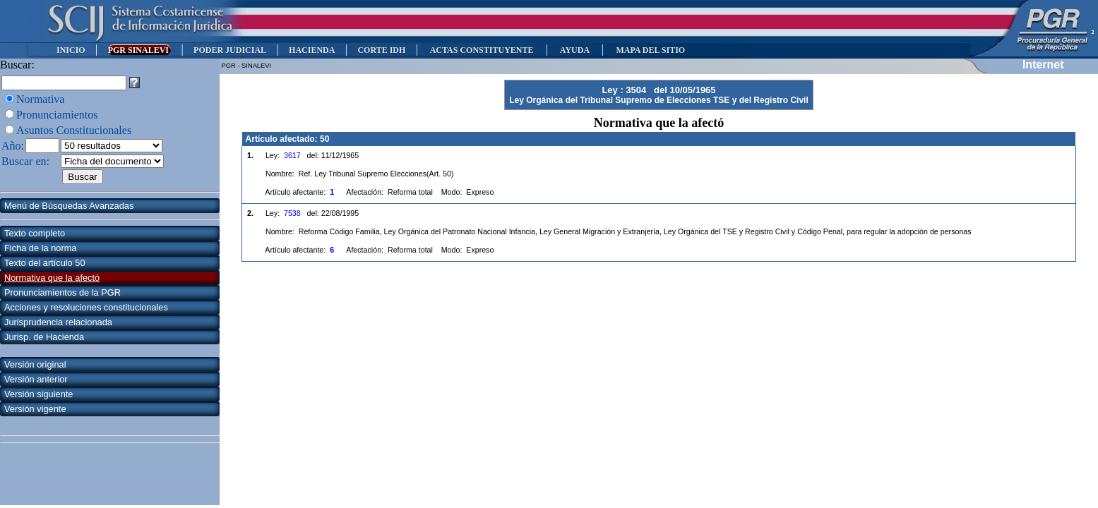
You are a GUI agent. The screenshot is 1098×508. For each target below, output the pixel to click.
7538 (292, 213)
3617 (292, 155)
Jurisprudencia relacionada (58, 322)
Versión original (35, 364)
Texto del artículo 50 (44, 263)
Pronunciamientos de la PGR (62, 292)
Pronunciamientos (57, 115)
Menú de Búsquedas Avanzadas (68, 205)
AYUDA (574, 50)
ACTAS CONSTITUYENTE (481, 50)
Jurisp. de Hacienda (44, 337)
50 (324, 139)
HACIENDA (312, 50)
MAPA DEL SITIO (650, 50)
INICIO (70, 50)
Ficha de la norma (40, 248)
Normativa (40, 99)
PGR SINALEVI (139, 50)
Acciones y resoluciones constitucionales (86, 307)
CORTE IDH (381, 50)
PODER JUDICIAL (229, 50)
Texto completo (34, 233)
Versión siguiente (38, 394)
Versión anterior (36, 379)
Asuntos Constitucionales (73, 130)
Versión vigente (35, 409)
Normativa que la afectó (52, 277)
